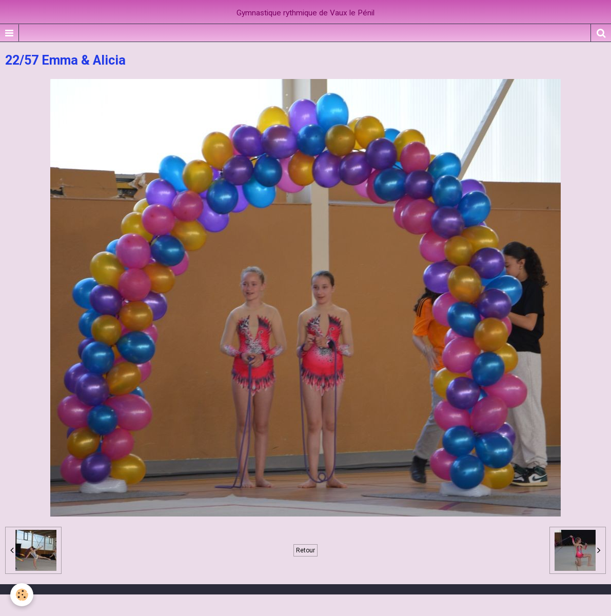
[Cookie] (21, 594)
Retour (305, 550)
